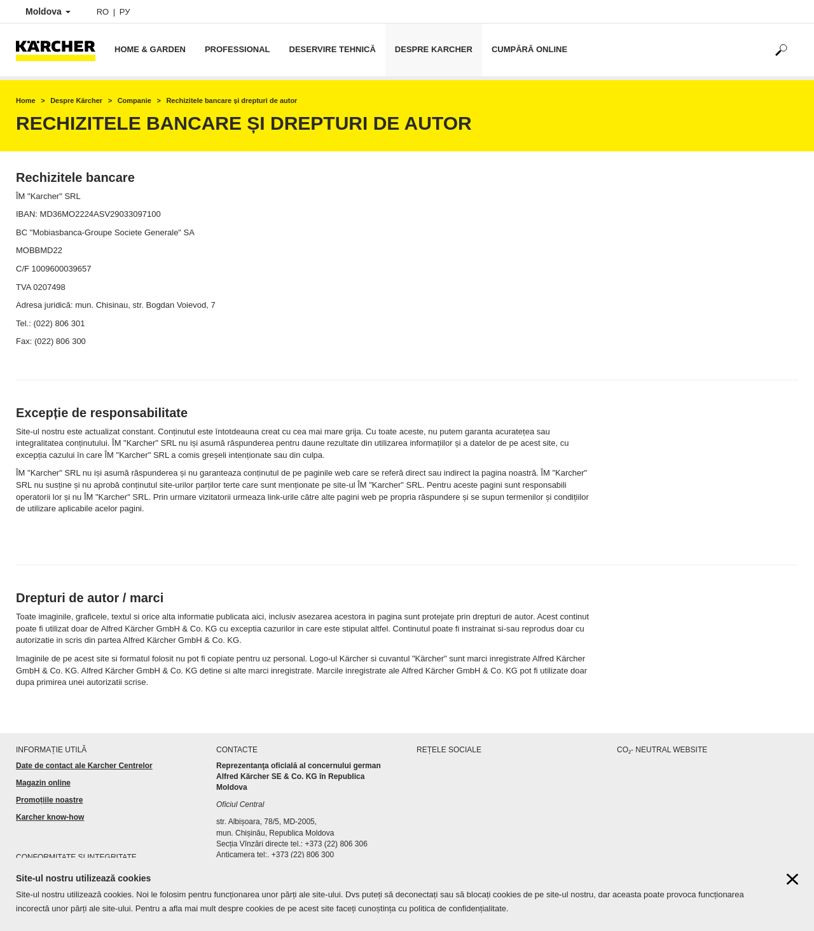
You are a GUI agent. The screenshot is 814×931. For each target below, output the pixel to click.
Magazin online (43, 782)
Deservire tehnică (332, 49)
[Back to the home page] (60, 50)
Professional (237, 49)
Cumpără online (529, 49)
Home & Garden (150, 49)
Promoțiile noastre (49, 800)
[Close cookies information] (792, 882)
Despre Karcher (434, 49)
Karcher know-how (50, 817)
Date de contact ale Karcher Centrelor (84, 765)
